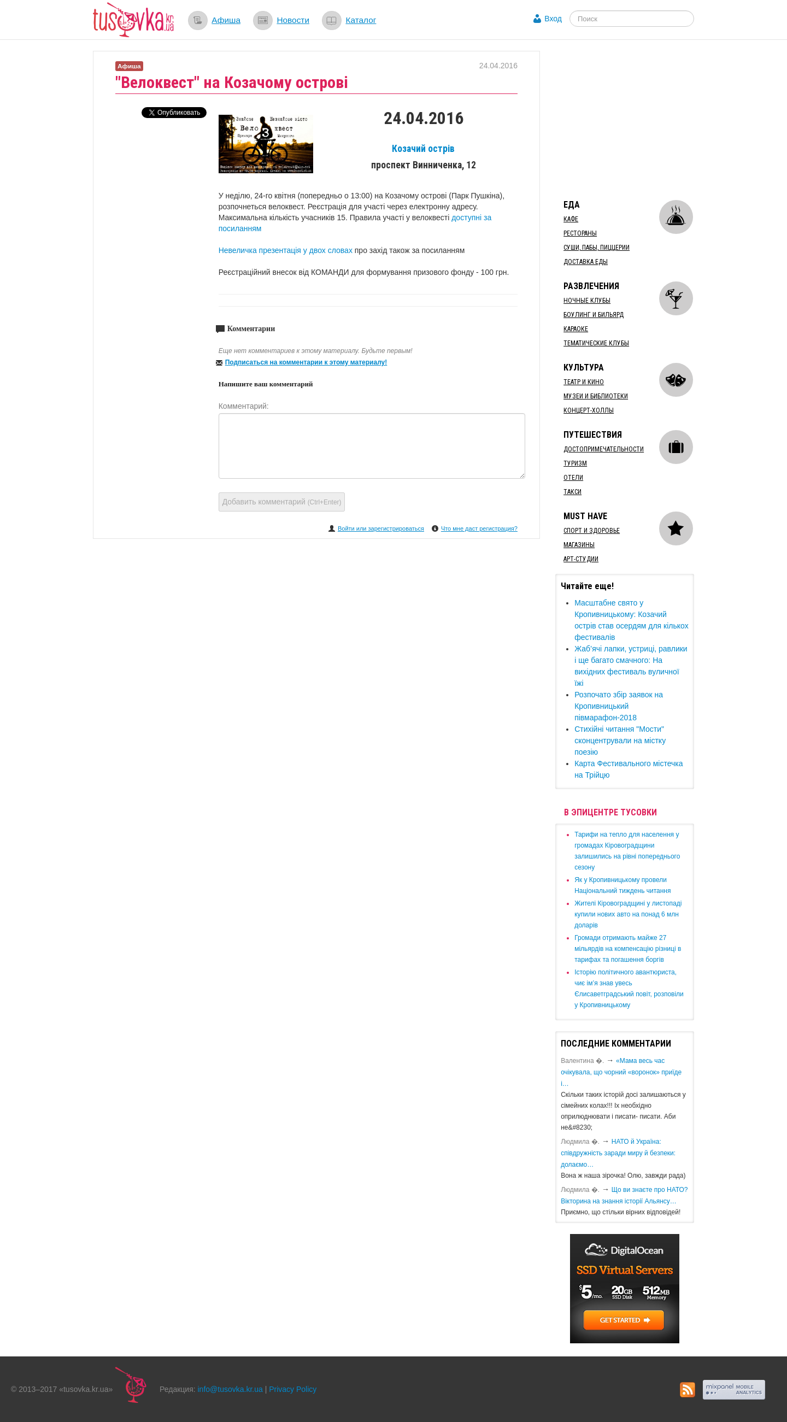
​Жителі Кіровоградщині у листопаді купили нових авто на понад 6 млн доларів (628, 914)
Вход (553, 18)
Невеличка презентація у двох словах (287, 250)
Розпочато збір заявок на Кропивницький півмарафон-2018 (618, 706)
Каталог (360, 20)
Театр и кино (583, 382)
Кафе (570, 219)
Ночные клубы (586, 300)
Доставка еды (585, 262)
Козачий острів (423, 148)
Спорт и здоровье (591, 530)
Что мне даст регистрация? (479, 528)
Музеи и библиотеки (595, 396)
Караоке (575, 329)
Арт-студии (580, 559)
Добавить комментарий (282, 501)
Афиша (226, 20)
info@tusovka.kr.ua (230, 1389)
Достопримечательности (603, 449)
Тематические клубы (596, 343)
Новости (293, 20)
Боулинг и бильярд (593, 315)
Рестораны (580, 233)
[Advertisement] (637, 119)
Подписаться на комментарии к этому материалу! (306, 362)
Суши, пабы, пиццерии (596, 247)
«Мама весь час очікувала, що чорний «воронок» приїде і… (621, 1072)
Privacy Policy (292, 1389)
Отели (573, 477)
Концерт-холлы (588, 410)
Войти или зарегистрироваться (381, 528)
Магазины (579, 545)
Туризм (575, 463)
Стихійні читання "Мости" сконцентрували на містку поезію (620, 740)
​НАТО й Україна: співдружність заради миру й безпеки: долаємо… (618, 1153)
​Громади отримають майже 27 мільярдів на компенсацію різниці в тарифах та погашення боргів (627, 948)
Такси (572, 492)
